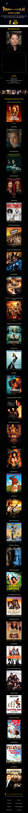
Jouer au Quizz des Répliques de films (14, 794)
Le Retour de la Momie (14, 422)
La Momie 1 (14, 496)
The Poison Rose (14, 175)
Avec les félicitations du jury (14, 668)
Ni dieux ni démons (14, 545)
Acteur (16, 78)
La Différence (14, 766)
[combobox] (14, 26)
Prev (0, 92)
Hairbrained (14, 200)
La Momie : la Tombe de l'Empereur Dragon (14, 298)
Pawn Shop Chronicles (14, 225)
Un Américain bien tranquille (14, 397)
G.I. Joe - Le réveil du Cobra (14, 249)
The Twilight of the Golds (14, 594)
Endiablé (14, 446)
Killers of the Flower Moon (14, 102)
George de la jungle (14, 569)
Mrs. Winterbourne (14, 619)
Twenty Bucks (14, 742)
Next (27, 92)
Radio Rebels (14, 643)
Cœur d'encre (14, 274)
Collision (14, 372)
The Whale (14, 126)
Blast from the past (14, 520)
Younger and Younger (14, 717)
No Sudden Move (14, 151)
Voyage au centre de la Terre (14, 323)
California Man (14, 693)
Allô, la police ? (14, 471)
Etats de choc (14, 348)
